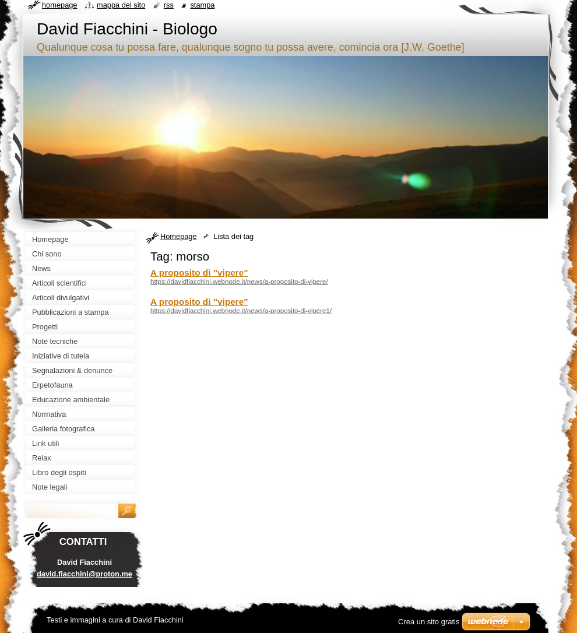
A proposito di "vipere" (199, 272)
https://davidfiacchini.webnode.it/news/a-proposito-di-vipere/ (239, 281)
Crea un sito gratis (429, 621)
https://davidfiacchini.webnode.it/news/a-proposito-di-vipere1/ (241, 310)
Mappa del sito (121, 5)
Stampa (202, 5)
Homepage (178, 236)
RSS (169, 5)
